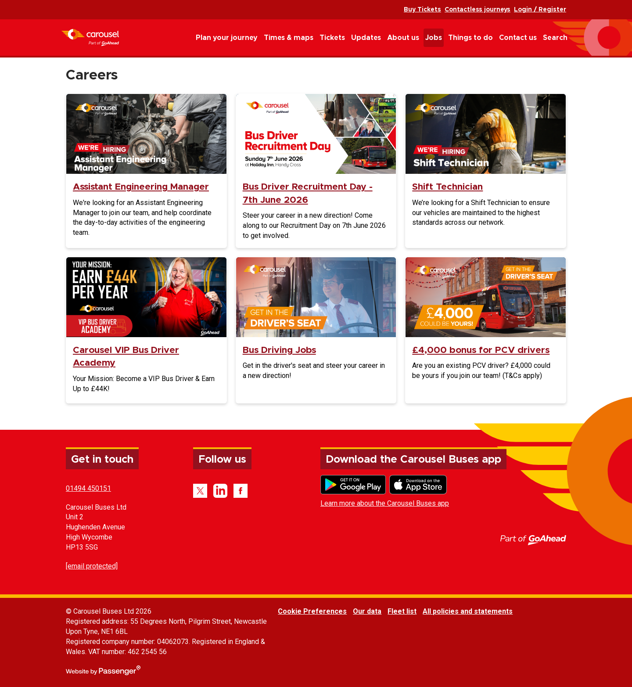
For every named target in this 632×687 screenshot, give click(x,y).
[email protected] (92, 566)
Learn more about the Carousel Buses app (384, 503)
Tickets (332, 37)
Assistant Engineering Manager (141, 186)
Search (555, 37)
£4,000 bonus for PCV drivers (480, 350)
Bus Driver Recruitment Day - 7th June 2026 (308, 193)
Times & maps (288, 37)
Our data (367, 611)
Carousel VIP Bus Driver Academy (126, 356)
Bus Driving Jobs (279, 350)
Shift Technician (447, 186)
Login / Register (540, 10)
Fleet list (402, 611)
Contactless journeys (477, 10)
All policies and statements (468, 611)
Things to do (470, 37)
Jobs (433, 37)
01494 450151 (88, 488)
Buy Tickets (422, 10)
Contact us (518, 37)
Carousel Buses (90, 37)
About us (403, 37)
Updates (366, 37)
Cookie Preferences (312, 611)
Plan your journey (227, 37)
